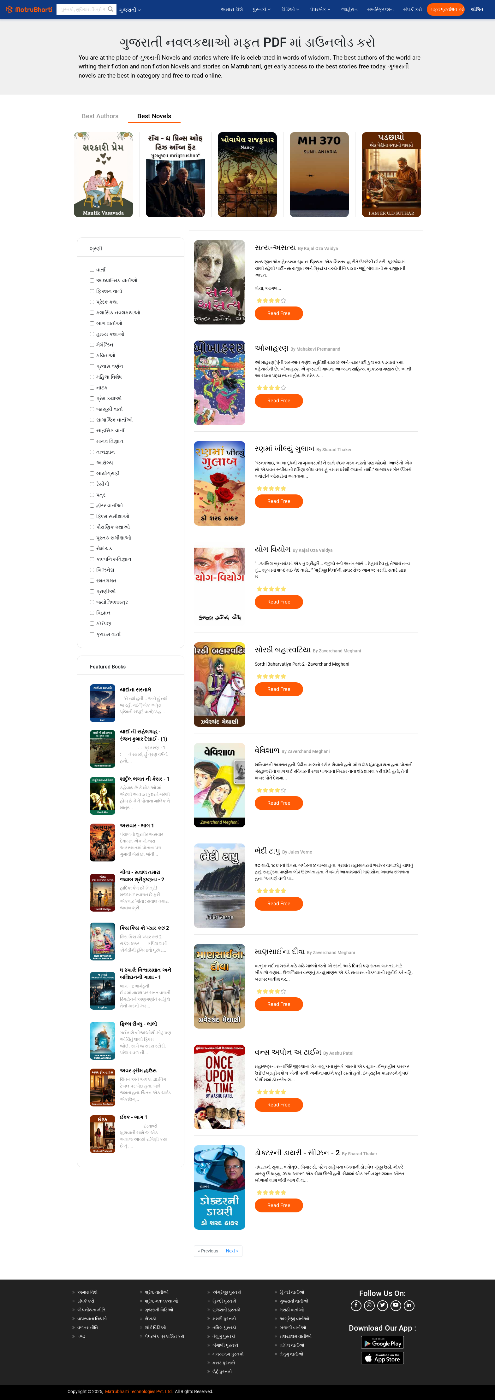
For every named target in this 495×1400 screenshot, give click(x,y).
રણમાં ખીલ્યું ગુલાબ (285, 448)
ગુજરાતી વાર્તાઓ (294, 1301)
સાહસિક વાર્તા (110, 431)
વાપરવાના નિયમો (92, 1318)
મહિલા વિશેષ (109, 377)
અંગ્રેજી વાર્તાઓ (294, 1318)
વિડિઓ (291, 9)
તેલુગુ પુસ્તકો (224, 1336)
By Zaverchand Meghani (337, 650)
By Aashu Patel (338, 1053)
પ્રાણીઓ (106, 591)
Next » (232, 1250)
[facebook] (356, 1305)
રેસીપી (102, 484)
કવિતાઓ (105, 356)
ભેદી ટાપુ (268, 851)
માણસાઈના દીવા (281, 951)
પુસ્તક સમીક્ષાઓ (113, 538)
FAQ (81, 1336)
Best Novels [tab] (154, 116)
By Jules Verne (297, 852)
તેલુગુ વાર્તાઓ (291, 1353)
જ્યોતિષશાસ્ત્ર (112, 602)
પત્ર (100, 495)
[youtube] (396, 1305)
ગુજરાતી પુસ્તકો (226, 1309)
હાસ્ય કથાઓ (110, 334)
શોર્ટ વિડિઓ (155, 1327)
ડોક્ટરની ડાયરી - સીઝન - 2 (298, 1152)
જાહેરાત (349, 9)
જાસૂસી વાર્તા (109, 409)
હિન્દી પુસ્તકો (224, 1301)
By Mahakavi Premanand (315, 349)
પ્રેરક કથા (107, 302)
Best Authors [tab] (100, 116)
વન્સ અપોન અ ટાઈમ (289, 1052)
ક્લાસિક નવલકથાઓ (118, 313)
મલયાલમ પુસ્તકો (228, 1353)
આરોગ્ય (104, 463)
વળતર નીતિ (87, 1327)
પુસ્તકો (262, 9)
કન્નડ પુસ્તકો (223, 1362)
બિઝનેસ (105, 570)
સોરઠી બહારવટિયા (284, 649)
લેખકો (151, 1318)
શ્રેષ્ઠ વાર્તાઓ (157, 1292)
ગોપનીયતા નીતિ (91, 1309)
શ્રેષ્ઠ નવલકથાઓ (161, 1301)
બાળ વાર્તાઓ (109, 323)
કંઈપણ (103, 624)
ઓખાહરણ (272, 348)
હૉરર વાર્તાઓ (109, 506)
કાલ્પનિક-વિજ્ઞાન (113, 559)
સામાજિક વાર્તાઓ (114, 420)
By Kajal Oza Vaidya (318, 248)
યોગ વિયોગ (274, 549)
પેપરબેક (321, 9)
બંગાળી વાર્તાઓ (293, 1327)
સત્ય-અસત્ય (276, 247)
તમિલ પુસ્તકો (224, 1327)
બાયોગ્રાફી (108, 473)
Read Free (278, 313)
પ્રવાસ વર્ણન (109, 366)
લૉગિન (477, 9)
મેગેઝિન (104, 345)
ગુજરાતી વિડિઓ (159, 1309)
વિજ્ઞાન (103, 613)
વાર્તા (100, 270)
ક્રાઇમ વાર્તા (108, 634)
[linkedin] (409, 1305)
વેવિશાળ (268, 750)
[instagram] (369, 1305)
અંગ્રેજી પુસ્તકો (227, 1292)
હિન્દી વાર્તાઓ (292, 1292)
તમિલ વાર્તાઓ (292, 1345)
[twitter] (382, 1305)
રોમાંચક (104, 548)
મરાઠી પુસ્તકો (224, 1318)
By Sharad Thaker (334, 449)
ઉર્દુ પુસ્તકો (222, 1371)
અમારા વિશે (232, 9)
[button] (110, 9)
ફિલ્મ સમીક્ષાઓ (112, 516)
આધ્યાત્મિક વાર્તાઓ (116, 280)
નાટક (102, 388)
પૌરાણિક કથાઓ (113, 527)
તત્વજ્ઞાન (105, 452)
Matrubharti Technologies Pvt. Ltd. (139, 1391)
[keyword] (86, 9)
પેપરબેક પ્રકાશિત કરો (164, 1336)
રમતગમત (106, 581)
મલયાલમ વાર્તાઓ (296, 1336)
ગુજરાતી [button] (130, 10)
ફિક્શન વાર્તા (109, 291)
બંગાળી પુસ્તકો (225, 1345)
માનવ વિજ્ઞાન (109, 441)
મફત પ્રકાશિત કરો (448, 9)
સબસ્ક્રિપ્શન (380, 9)
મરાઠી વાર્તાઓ (292, 1309)
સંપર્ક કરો (412, 9)
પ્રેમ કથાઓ (109, 398)
